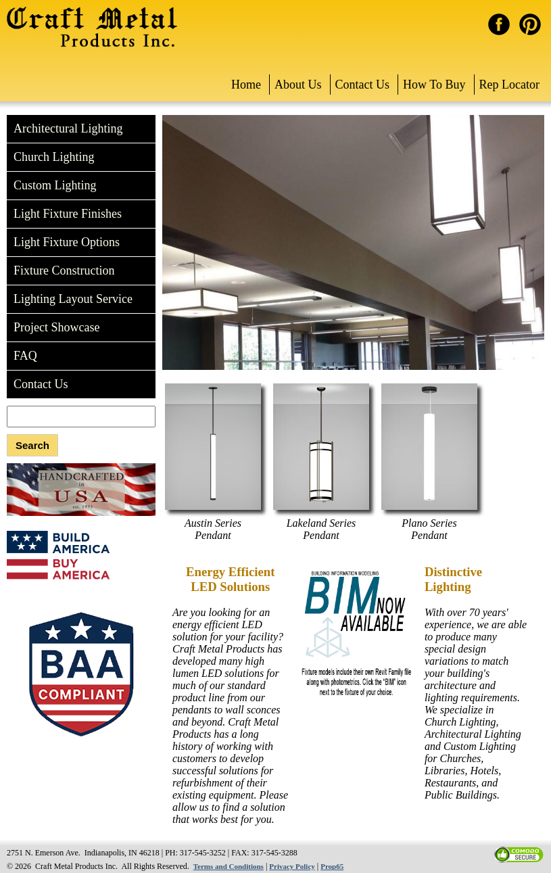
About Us (298, 84)
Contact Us (362, 84)
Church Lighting (54, 157)
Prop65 (331, 866)
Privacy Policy (292, 866)
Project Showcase (56, 327)
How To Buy (434, 84)
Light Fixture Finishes (68, 213)
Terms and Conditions (228, 866)
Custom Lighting (55, 185)
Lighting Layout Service (73, 299)
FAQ (25, 355)
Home (246, 84)
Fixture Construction (64, 270)
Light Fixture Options (67, 242)
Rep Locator (509, 84)
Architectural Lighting (68, 128)
